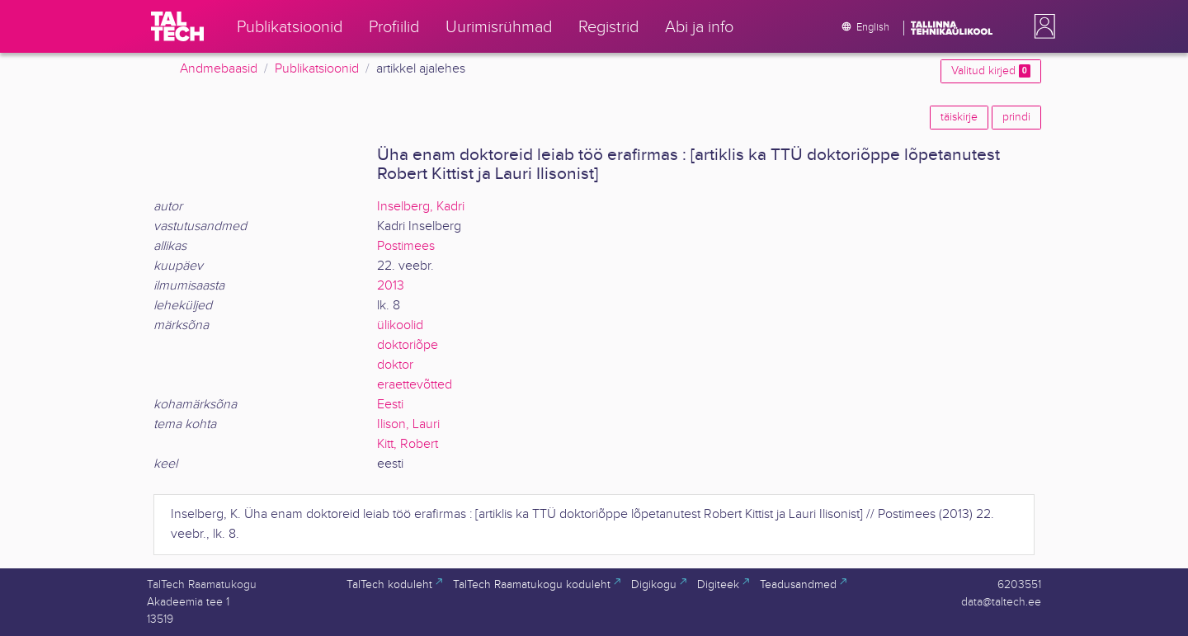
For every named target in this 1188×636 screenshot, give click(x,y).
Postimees (406, 246)
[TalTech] (177, 26)
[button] (1041, 26)
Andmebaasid (218, 69)
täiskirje (959, 117)
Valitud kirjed (990, 71)
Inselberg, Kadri (420, 206)
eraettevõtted (414, 385)
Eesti (390, 404)
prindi (1016, 117)
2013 (390, 286)
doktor (395, 365)
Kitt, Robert (407, 444)
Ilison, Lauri (408, 424)
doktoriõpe (407, 345)
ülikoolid (400, 325)
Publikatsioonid (317, 69)
